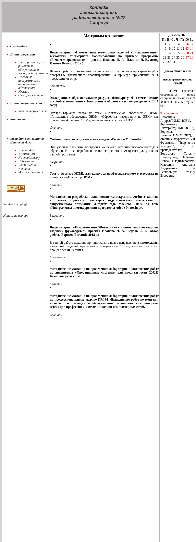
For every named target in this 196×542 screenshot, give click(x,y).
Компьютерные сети (33, 111)
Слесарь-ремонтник (32, 95)
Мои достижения (30, 172)
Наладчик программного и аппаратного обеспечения (29, 82)
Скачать (56, 127)
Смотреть (57, 86)
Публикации (26, 161)
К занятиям (26, 154)
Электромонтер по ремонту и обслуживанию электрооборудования (33, 68)
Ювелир (23, 91)
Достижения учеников (27, 166)
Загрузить (57, 161)
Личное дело (26, 150)
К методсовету (29, 157)
